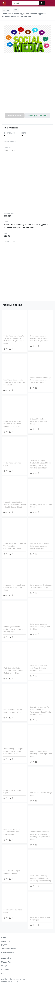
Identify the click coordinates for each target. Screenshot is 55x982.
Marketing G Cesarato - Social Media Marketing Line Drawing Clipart (14, 628)
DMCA (4, 945)
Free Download (15, 115)
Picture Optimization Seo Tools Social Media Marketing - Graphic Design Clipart (14, 504)
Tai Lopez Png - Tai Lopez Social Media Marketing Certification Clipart (13, 750)
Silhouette (5, 970)
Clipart (4, 966)
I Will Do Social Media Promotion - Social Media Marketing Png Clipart (13, 670)
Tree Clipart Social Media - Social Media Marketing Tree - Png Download (14, 382)
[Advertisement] (27, 85)
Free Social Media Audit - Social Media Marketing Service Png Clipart (39, 545)
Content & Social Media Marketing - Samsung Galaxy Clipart (40, 753)
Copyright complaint (37, 115)
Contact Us (6, 941)
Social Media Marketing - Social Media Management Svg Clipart (39, 626)
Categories (6, 958)
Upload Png (6, 962)
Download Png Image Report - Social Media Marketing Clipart (14, 587)
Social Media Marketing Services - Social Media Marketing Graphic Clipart (39, 338)
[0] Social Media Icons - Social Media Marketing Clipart (38, 421)
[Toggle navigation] (51, 3)
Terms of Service (8, 949)
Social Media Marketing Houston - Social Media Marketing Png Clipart (12, 423)
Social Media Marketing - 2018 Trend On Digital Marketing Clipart (38, 667)
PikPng (6, 10)
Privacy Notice (7, 952)
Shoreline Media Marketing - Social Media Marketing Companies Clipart (40, 379)
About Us (5, 937)
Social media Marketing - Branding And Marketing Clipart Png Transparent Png (40, 877)
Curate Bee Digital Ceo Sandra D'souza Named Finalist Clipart (12, 831)
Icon (3, 973)
